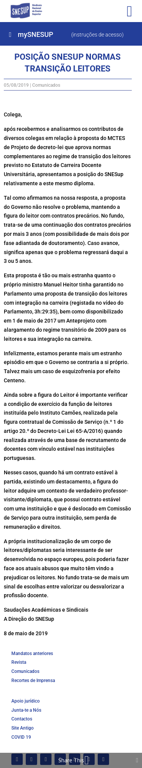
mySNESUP (35, 34)
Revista (18, 662)
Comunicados (46, 85)
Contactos (21, 719)
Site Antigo (22, 728)
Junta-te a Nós (26, 710)
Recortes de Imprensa (33, 680)
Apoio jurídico (25, 701)
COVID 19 (21, 737)
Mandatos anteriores (32, 653)
